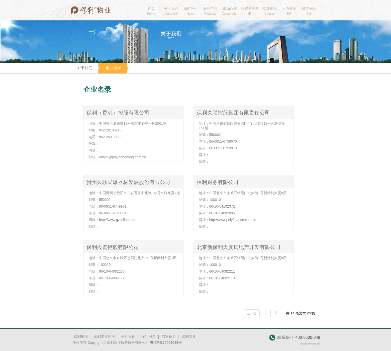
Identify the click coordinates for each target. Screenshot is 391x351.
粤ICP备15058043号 (166, 343)
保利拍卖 (169, 337)
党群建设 (269, 10)
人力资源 (289, 10)
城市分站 (309, 10)
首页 (151, 10)
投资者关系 (250, 10)
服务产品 (210, 10)
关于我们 (171, 10)
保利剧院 (148, 337)
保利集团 (81, 337)
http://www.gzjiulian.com (117, 220)
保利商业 (189, 337)
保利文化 (128, 337)
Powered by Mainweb (309, 344)
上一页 (251, 313)
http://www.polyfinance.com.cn (232, 220)
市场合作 (230, 10)
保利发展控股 (104, 337)
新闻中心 (190, 10)
